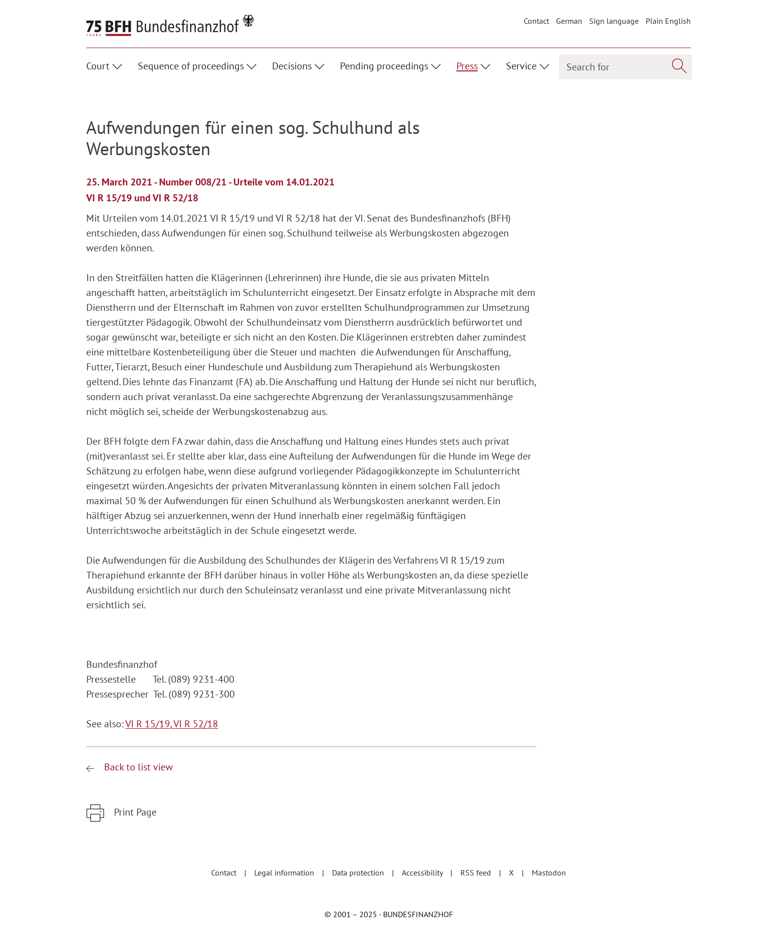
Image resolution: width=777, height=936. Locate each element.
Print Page (134, 812)
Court (98, 65)
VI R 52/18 (195, 723)
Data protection (359, 873)
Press (467, 65)
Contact (536, 21)
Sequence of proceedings (191, 65)
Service (521, 65)
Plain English (668, 21)
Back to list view (137, 766)
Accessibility (423, 873)
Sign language (614, 21)
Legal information (285, 873)
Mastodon (549, 873)
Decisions (292, 65)
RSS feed (476, 873)
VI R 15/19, (149, 723)
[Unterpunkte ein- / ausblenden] (119, 65)
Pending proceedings (384, 65)
